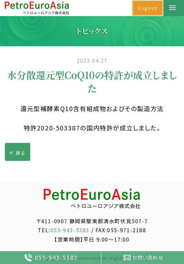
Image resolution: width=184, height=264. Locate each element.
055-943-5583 (70, 230)
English (148, 8)
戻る (17, 151)
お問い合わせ (143, 257)
